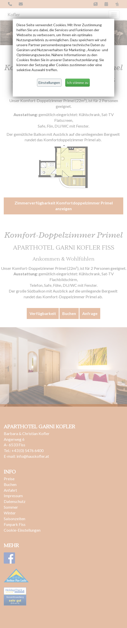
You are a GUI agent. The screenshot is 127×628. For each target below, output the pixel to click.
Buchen (69, 313)
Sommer (11, 507)
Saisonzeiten (14, 518)
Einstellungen (49, 82)
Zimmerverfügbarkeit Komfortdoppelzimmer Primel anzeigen (63, 205)
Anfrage (90, 313)
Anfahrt (10, 490)
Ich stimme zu (77, 82)
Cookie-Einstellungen (22, 530)
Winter (10, 512)
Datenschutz (15, 501)
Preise (9, 478)
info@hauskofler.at (33, 456)
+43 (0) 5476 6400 (28, 450)
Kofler (14, 14)
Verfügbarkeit (43, 313)
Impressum (14, 495)
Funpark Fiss (15, 524)
